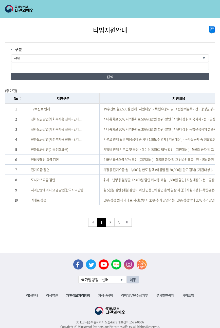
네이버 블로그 (116, 264)
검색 (109, 76)
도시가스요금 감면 (43, 179)
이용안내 (32, 295)
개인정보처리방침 (78, 295)
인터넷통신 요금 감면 (45, 159)
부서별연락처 (165, 295)
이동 (133, 279)
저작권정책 (105, 295)
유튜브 (104, 264)
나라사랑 (142, 264)
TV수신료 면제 (40, 108)
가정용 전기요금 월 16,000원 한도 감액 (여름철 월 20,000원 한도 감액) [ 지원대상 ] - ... (160, 169)
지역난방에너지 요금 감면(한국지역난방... (58, 189)
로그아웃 (61, 3)
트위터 (91, 264)
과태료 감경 (38, 200)
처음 (92, 222)
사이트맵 (188, 295)
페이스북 (78, 264)
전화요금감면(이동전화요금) (49, 149)
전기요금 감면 (40, 169)
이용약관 (52, 295)
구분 (18, 49)
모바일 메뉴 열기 (211, 8)
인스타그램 (129, 264)
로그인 (43, 3)
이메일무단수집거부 (134, 295)
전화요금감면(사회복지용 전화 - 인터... (56, 119)
